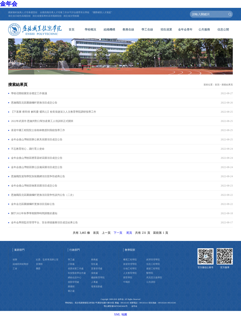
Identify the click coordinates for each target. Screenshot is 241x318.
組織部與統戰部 (20, 264)
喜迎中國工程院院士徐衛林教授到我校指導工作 (38, 130)
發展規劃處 (96, 286)
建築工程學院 (153, 268)
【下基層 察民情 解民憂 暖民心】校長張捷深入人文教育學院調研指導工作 (53, 111)
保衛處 (94, 273)
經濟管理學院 (153, 259)
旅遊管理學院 (130, 264)
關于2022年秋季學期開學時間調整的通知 (34, 213)
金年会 (8, 4)
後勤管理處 (73, 282)
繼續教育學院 (98, 277)
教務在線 (128, 29)
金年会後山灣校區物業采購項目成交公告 (34, 185)
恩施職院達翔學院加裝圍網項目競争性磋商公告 (38, 176)
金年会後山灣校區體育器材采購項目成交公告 (36, 158)
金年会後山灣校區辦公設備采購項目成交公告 (36, 167)
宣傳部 (39, 264)
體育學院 (127, 277)
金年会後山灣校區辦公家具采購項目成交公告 (36, 139)
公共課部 (150, 282)
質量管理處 (96, 268)
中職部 (126, 282)
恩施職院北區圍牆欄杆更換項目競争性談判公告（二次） (43, 195)
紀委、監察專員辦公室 (47, 259)
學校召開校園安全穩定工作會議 (29, 93)
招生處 (94, 264)
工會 (15, 268)
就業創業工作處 (76, 268)
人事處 (94, 282)
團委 (38, 268)
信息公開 (223, 29)
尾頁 (129, 232)
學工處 (71, 259)
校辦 (15, 259)
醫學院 (149, 273)
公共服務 (204, 29)
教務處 (94, 259)
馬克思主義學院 (154, 277)
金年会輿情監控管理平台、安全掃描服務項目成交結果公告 (44, 222)
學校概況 (90, 29)
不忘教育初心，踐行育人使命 (27, 148)
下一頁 (118, 232)
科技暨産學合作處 (77, 273)
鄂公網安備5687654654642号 (116, 306)
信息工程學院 (153, 264)
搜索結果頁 (227, 84)
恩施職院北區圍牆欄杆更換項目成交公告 (34, 102)
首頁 (71, 29)
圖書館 (71, 286)
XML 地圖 (120, 314)
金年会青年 (185, 29)
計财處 (71, 264)
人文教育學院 (130, 273)
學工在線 (147, 29)
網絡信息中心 (74, 277)
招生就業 (166, 29)
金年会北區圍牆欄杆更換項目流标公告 (33, 204)
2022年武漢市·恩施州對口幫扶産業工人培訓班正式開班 (42, 121)
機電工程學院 (130, 259)
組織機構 (109, 29)
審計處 (71, 291)
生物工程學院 (130, 268)
